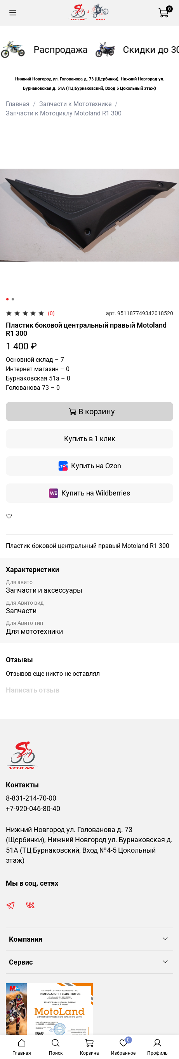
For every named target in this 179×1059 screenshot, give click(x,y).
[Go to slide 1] (7, 299)
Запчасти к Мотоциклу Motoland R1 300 (64, 113)
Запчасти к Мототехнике (75, 104)
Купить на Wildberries (89, 493)
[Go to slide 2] (13, 299)
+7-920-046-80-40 (33, 809)
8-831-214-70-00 (31, 798)
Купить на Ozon (89, 466)
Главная (18, 104)
